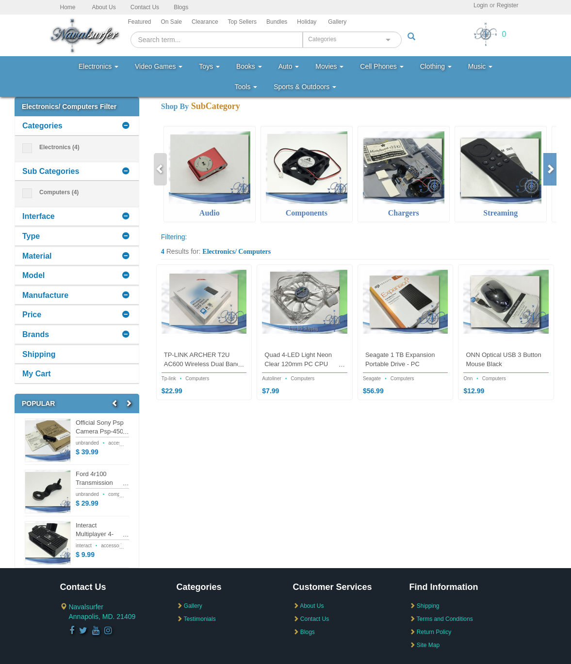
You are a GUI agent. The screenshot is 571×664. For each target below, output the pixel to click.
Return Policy (430, 632)
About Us (103, 7)
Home (68, 7)
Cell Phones (381, 66)
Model (33, 275)
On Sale (171, 21)
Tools (246, 87)
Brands (35, 334)
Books (249, 66)
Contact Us (145, 7)
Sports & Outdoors (305, 87)
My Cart (36, 374)
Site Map (424, 645)
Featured (139, 21)
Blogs (181, 7)
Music (480, 66)
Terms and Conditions (441, 619)
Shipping (38, 354)
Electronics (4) (51, 147)
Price (31, 314)
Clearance (205, 21)
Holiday (306, 21)
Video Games (158, 66)
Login (480, 5)
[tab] (77, 126)
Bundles (276, 21)
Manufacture (45, 295)
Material (36, 256)
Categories (42, 126)
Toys (209, 66)
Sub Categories (50, 171)
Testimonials (196, 619)
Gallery (337, 21)
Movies (329, 66)
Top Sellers (242, 21)
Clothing (436, 66)
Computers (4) (50, 192)
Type (31, 236)
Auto (288, 66)
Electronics (98, 66)
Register (508, 5)
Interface (38, 216)
